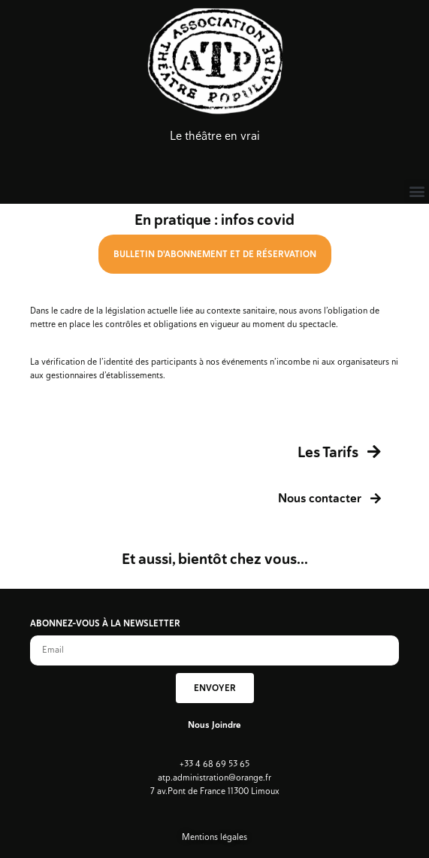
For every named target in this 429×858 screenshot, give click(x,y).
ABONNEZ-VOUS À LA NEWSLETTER (105, 624)
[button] (416, 191)
